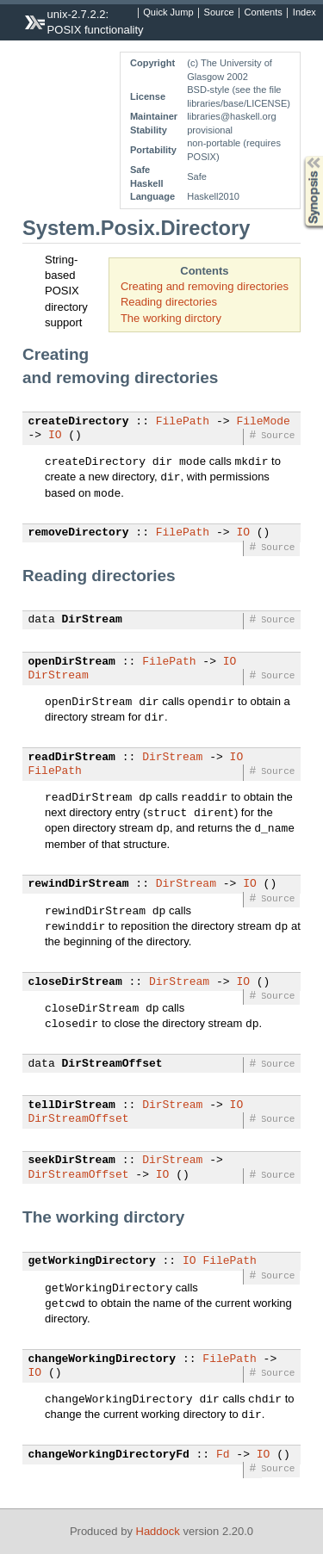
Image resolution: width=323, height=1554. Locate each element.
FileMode (262, 422)
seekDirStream (71, 1160)
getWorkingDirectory (92, 1261)
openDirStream (71, 662)
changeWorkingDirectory (102, 1359)
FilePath (182, 422)
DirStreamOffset (112, 1064)
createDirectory (78, 422)
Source (219, 13)
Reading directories (169, 301)
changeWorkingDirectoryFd (108, 1455)
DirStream (92, 620)
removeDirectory (78, 533)
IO (55, 435)
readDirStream (71, 757)
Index (304, 13)
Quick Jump (168, 13)
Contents (264, 13)
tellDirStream (71, 1105)
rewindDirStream (78, 884)
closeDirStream (75, 982)
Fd (223, 1455)
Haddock (158, 1531)
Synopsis (299, 156)
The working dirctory (171, 318)
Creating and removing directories (205, 286)
